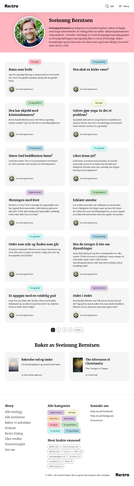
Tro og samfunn (70, 425)
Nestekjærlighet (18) (57, 456)
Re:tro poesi (69, 418)
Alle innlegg (13, 412)
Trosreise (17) (74, 456)
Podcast (10, 428)
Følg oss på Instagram (102, 415)
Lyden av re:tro (56, 412)
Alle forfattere (15, 417)
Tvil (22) (66, 451)
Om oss (10, 450)
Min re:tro (54, 418)
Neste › (78, 333)
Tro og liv (53, 425)
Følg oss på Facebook (101, 411)
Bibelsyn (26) (54, 451)
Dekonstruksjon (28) (71, 446)
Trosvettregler (15, 444)
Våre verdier (13, 439)
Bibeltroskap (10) (56, 466)
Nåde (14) (68, 461)
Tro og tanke (55, 431)
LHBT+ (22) (78, 451)
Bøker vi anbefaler (18, 423)
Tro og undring (72, 431)
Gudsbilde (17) (55, 461)
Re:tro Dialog (14, 433)
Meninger (72, 412)
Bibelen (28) (54, 446)
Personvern (96, 420)
